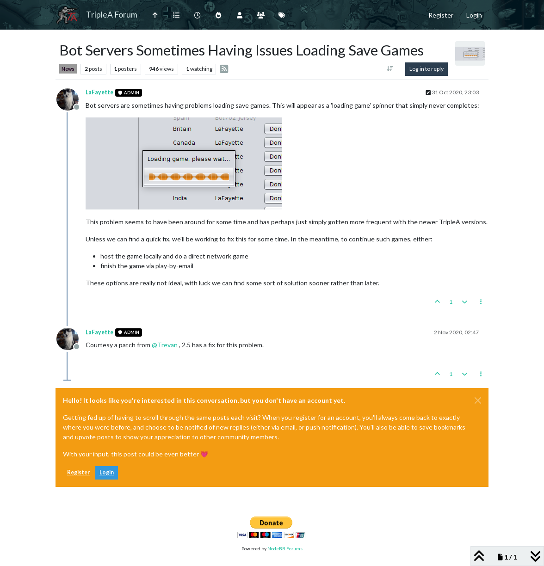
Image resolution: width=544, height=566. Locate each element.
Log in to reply (426, 68)
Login (106, 472)
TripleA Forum (111, 14)
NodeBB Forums (285, 548)
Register (78, 472)
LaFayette (99, 92)
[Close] (477, 400)
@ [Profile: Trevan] (165, 345)
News (68, 69)
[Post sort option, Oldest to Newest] (390, 68)
